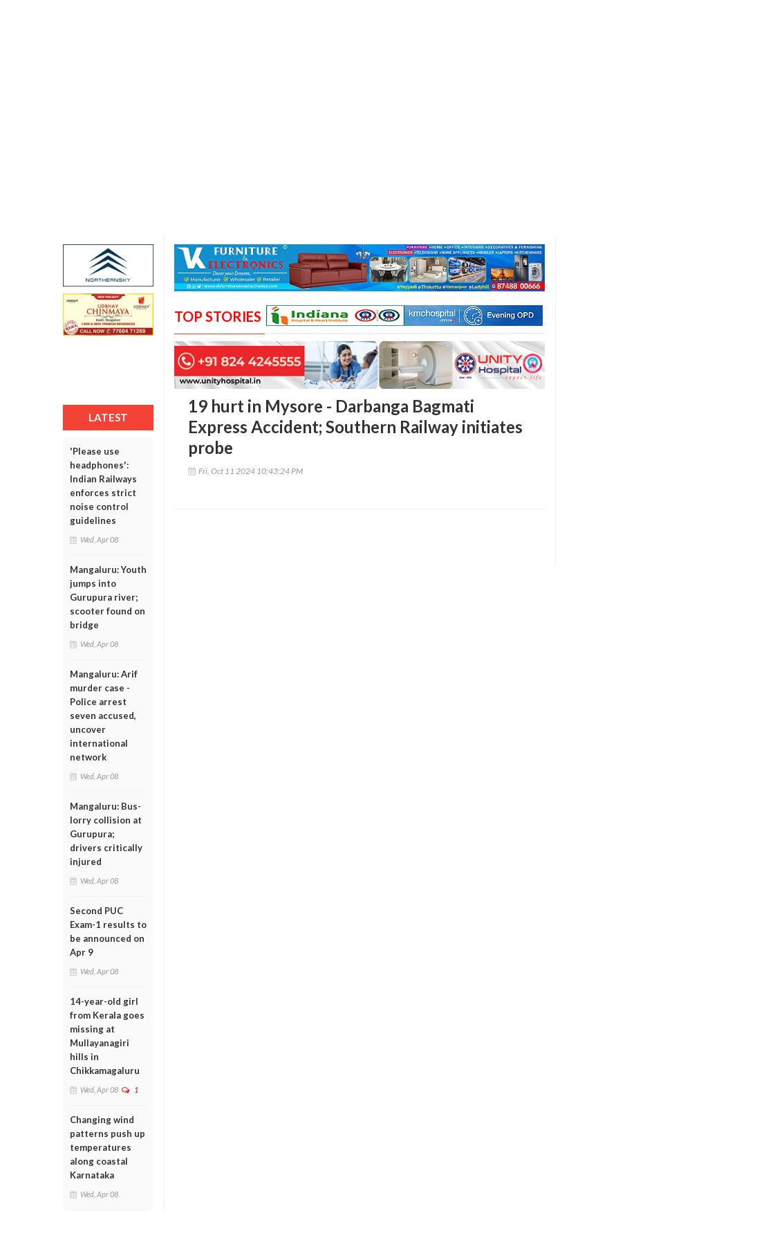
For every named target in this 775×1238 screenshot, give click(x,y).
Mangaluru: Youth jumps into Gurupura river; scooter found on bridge (108, 597)
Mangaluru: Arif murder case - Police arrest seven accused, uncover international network (104, 715)
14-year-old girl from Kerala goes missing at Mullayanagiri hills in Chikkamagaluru (107, 1036)
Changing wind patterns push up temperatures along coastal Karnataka (107, 1147)
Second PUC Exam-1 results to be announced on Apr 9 (108, 931)
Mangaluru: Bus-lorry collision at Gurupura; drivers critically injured (106, 834)
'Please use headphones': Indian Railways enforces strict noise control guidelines (103, 486)
